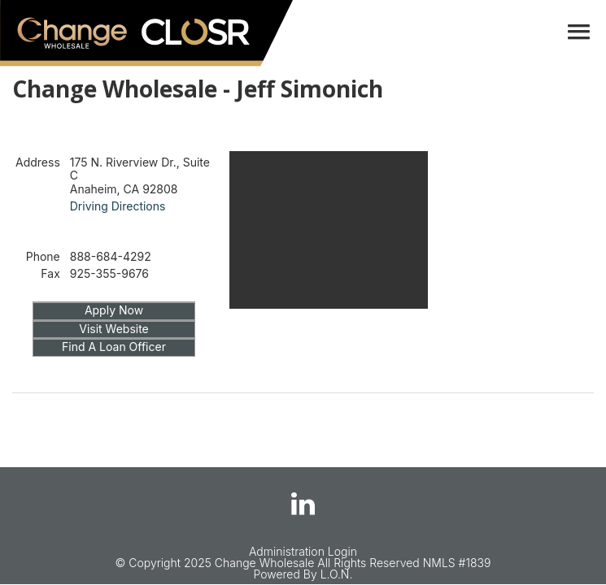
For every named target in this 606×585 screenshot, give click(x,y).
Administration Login (303, 551)
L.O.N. (336, 574)
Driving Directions (118, 206)
